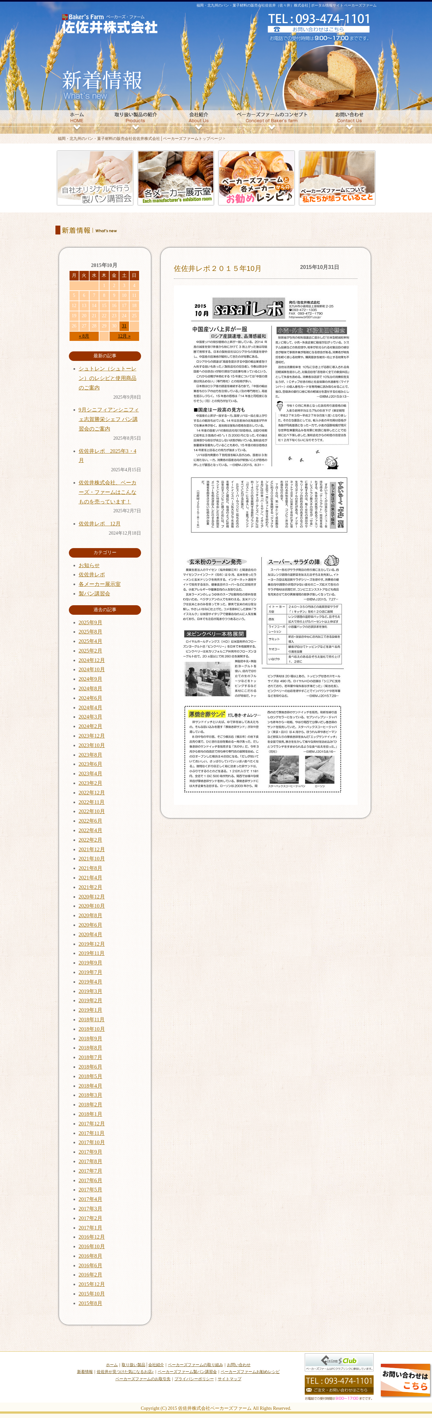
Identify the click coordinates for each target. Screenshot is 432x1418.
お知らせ (89, 565)
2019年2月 (90, 1000)
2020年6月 (90, 925)
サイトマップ (229, 1379)
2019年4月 (90, 982)
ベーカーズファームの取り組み (195, 1365)
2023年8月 (90, 755)
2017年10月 (92, 1142)
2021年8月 (90, 868)
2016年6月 (90, 1265)
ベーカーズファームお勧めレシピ (250, 1371)
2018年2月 (90, 1104)
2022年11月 (92, 802)
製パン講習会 (94, 593)
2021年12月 (92, 849)
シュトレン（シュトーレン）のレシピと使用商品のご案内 (107, 378)
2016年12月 (92, 1237)
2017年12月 (92, 1123)
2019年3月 (90, 991)
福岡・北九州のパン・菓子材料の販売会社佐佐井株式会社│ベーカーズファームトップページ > (141, 138)
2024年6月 (90, 698)
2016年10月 (92, 1246)
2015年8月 (90, 1303)
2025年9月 (90, 622)
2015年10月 (92, 1293)
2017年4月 (90, 1199)
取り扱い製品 (133, 1365)
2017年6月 (90, 1180)
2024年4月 (90, 707)
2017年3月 (90, 1208)
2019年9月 (90, 962)
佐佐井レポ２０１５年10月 (218, 268)
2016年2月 (90, 1274)
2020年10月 (92, 906)
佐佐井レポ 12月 (100, 523)
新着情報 (85, 1371)
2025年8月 (90, 631)
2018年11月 (92, 1019)
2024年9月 (90, 679)
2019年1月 (90, 1010)
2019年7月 (90, 972)
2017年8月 (90, 1161)
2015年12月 (92, 1284)
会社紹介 (156, 1365)
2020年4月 (90, 934)
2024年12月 (92, 660)
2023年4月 (90, 773)
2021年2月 (90, 887)
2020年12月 (92, 896)
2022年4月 (90, 830)
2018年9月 (90, 1038)
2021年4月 (90, 877)
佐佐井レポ (92, 574)
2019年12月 (92, 944)
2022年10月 (92, 811)
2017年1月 (90, 1227)
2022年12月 (92, 792)
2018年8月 (90, 1048)
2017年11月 (92, 1133)
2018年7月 (90, 1057)
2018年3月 (90, 1095)
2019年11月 (92, 953)
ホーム (112, 1365)
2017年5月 (90, 1189)
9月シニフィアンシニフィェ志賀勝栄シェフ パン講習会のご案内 (109, 419)
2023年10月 (92, 745)
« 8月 (84, 336)
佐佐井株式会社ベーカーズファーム (215, 1408)
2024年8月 (90, 688)
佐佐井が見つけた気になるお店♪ (125, 1371)
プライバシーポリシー (194, 1379)
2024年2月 (90, 726)
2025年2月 (90, 651)
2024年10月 (92, 669)
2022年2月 (90, 840)
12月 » (124, 336)
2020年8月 (90, 915)
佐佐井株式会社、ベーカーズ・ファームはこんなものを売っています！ (107, 492)
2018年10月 (92, 1029)
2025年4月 (90, 641)
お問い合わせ (239, 1365)
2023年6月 (90, 764)
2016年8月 (90, 1256)
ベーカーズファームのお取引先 (143, 1379)
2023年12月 (92, 736)
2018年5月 (90, 1076)
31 (124, 325)
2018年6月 (90, 1067)
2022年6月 (90, 821)
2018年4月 (90, 1086)
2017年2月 (90, 1218)
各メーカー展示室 (100, 584)
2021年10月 (92, 858)
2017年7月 (90, 1171)
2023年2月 (90, 783)
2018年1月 (90, 1114)
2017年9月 (90, 1152)
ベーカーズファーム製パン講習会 (187, 1371)
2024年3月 (90, 717)
